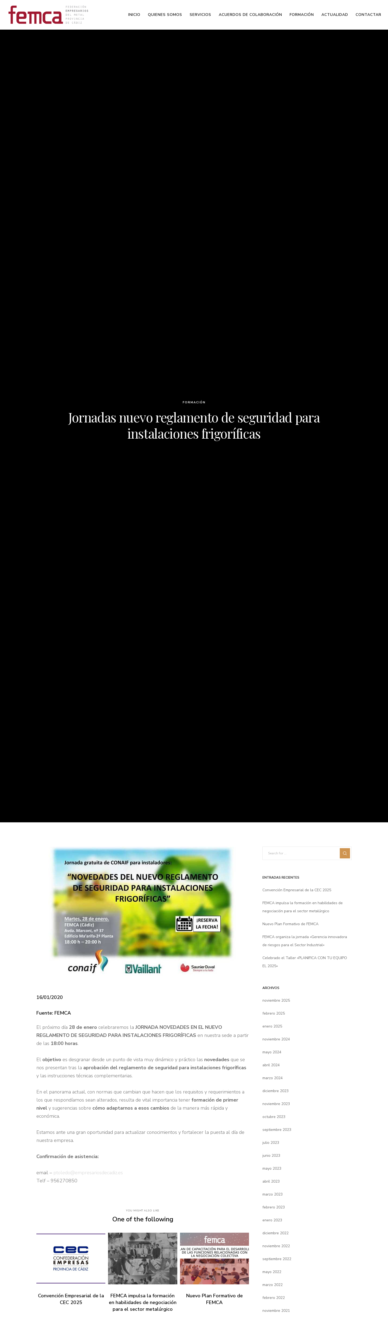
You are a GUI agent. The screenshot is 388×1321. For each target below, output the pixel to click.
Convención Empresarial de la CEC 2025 (296, 890)
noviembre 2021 (276, 1310)
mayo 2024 (271, 1052)
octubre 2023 (273, 1116)
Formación (194, 402)
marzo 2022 (272, 1284)
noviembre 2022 (276, 1246)
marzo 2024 (272, 1078)
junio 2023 (271, 1155)
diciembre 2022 (275, 1233)
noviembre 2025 (276, 1000)
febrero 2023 (273, 1207)
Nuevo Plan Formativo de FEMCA (290, 924)
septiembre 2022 (276, 1258)
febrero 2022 (273, 1297)
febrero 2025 (273, 1013)
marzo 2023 (272, 1194)
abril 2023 (271, 1181)
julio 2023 (270, 1142)
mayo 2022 (271, 1271)
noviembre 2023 (276, 1103)
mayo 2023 (271, 1168)
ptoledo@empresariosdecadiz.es (88, 1172)
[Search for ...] (307, 853)
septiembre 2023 (276, 1129)
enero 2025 (272, 1026)
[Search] (345, 853)
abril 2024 (271, 1065)
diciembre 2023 (275, 1090)
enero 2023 (272, 1220)
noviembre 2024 (276, 1039)
